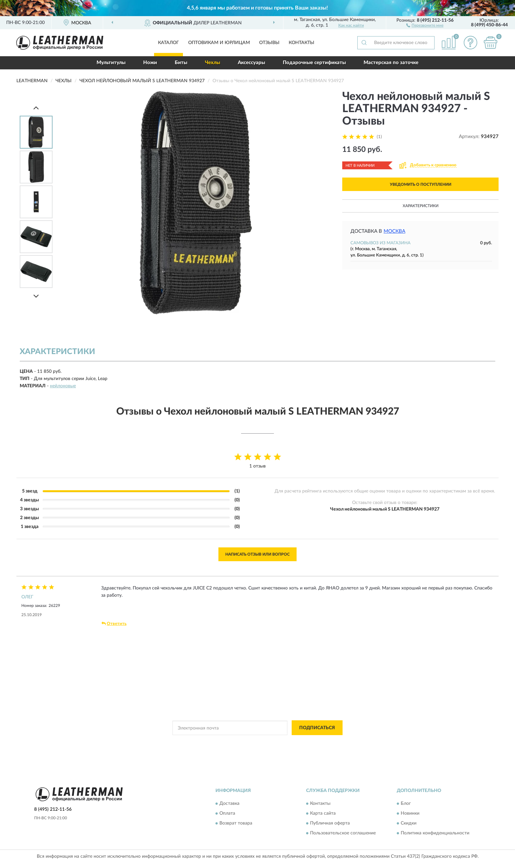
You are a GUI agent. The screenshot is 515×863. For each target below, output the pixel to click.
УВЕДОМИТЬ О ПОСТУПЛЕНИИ (420, 184)
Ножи (150, 62)
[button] (424, 25)
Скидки (408, 823)
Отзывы (269, 42)
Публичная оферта (330, 823)
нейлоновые (63, 386)
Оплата (227, 813)
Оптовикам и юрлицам (219, 42)
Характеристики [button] (420, 206)
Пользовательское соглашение (343, 833)
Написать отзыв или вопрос (257, 554)
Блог (406, 803)
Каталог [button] (168, 42)
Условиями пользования (309, 743)
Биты (181, 62)
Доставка (229, 803)
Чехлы (212, 62)
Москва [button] (394, 231)
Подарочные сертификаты (314, 62)
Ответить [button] (113, 623)
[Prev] (36, 108)
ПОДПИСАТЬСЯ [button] (317, 728)
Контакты (301, 42)
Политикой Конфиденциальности (251, 743)
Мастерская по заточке (391, 62)
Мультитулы (111, 62)
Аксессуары (251, 62)
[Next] (36, 296)
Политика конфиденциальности (435, 833)
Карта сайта (323, 813)
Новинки (410, 813)
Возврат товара (235, 823)
